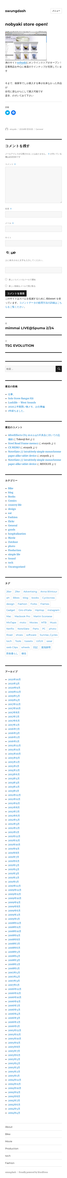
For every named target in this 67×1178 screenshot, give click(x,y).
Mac (8, 616)
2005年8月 (14, 1046)
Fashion (13, 517)
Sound (12, 558)
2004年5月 (14, 1108)
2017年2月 (14, 724)
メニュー (56, 11)
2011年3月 (13, 873)
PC (44, 628)
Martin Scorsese (43, 616)
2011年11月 (14, 840)
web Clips (12, 647)
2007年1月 (14, 984)
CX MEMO (14, 447)
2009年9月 (14, 902)
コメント (10, 164)
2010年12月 (14, 885)
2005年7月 (14, 1050)
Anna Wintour (48, 591)
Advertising (30, 591)
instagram (53, 610)
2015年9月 (14, 757)
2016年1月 (13, 741)
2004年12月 (14, 1079)
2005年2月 (14, 1071)
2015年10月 (14, 753)
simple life (14, 554)
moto (23, 622)
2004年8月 (14, 1096)
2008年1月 (14, 968)
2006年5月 (14, 1009)
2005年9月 (14, 1042)
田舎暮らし (12, 653)
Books (11, 496)
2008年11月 (14, 927)
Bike (10, 488)
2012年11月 (14, 799)
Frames (44, 604)
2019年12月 (14, 691)
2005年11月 (14, 1034)
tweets (28, 641)
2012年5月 (14, 819)
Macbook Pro (22, 616)
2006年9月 (14, 1001)
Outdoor (13, 541)
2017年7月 (13, 716)
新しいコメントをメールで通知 (22, 279)
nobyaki (21, 62)
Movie (11, 537)
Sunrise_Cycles (49, 635)
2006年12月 (14, 989)
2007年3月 (14, 980)
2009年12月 (14, 889)
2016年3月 (14, 733)
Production (14, 550)
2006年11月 (14, 993)
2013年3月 (13, 782)
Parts (36, 628)
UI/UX (39, 641)
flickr (11, 521)
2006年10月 (14, 997)
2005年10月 (14, 1038)
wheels (25, 647)
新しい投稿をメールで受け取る (22, 286)
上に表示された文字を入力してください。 (24, 260)
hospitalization (17, 533)
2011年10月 (14, 844)
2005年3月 (14, 1067)
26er (9, 591)
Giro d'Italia (25, 610)
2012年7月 (14, 811)
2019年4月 (14, 700)
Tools (18, 641)
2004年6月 (14, 1104)
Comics (12, 500)
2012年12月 (14, 794)
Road (9, 635)
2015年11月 (14, 749)
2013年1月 (13, 790)
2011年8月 (13, 852)
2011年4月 (13, 869)
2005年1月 (14, 1075)
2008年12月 (14, 922)
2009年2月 (14, 914)
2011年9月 (13, 848)
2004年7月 (14, 1100)
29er (17, 591)
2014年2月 (14, 770)
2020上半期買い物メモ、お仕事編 (26, 406)
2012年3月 (14, 823)
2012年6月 (14, 815)
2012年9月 (14, 803)
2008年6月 (14, 947)
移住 (24, 653)
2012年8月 (14, 807)
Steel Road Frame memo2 (23, 443)
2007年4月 (14, 976)
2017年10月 (14, 708)
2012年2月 (14, 828)
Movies (34, 622)
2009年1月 (14, 918)
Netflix (10, 628)
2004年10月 (14, 1088)
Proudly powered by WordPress (33, 1172)
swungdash (15, 11)
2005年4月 (14, 1063)
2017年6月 (14, 720)
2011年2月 (13, 877)
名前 (8, 208)
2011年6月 (13, 861)
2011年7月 (13, 856)
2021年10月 (14, 679)
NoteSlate (23, 628)
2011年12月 (14, 836)
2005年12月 (14, 1030)
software (31, 635)
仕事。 (11, 394)
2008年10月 (14, 931)
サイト (8, 237)
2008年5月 (14, 951)
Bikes (16, 597)
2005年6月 (14, 1055)
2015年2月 (14, 761)
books (35, 597)
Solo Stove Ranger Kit (21, 398)
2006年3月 (14, 1017)
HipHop (39, 610)
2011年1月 (13, 881)
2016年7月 (14, 728)
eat (10, 513)
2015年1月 (13, 766)
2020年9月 (14, 687)
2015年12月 (14, 745)
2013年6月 (14, 774)
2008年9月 (14, 935)
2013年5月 (14, 778)
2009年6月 (14, 910)
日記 (35, 647)
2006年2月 (14, 1022)
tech (10, 562)
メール (9, 223)
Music (53, 622)
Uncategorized (16, 566)
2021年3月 (14, 683)
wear (49, 641)
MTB (43, 622)
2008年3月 (14, 960)
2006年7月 (14, 1005)
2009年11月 (14, 894)
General (39, 129)
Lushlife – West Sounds (22, 402)
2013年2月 (14, 786)
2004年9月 (14, 1092)
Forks (34, 604)
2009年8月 (14, 906)
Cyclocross (48, 597)
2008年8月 (14, 939)
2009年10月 (14, 898)
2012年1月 (13, 832)
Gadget (10, 610)
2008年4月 (14, 955)
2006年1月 (14, 1026)
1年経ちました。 (17, 410)
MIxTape (11, 622)
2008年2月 (14, 964)
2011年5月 (13, 865)
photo (11, 546)
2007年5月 (14, 972)
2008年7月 (14, 943)
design (12, 508)
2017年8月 (14, 712)
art (8, 597)
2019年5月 (14, 695)
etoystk (13, 129)
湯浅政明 (46, 647)
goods (11, 529)
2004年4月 (14, 1112)
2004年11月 (14, 1083)
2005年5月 (14, 1059)
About (9, 1127)
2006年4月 (14, 1013)
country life (15, 504)
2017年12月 (14, 704)
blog (10, 492)
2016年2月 (14, 737)
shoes (19, 635)
